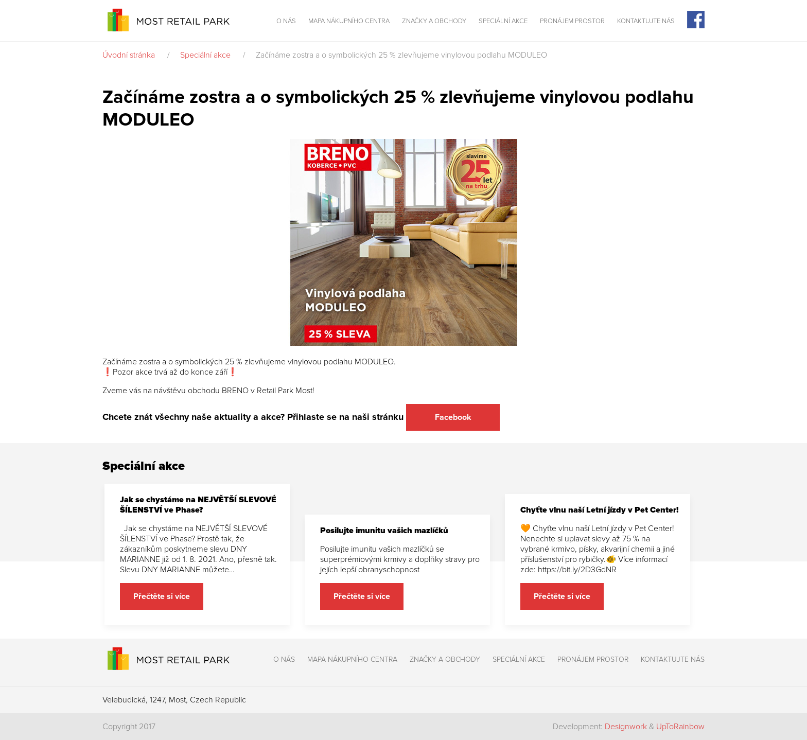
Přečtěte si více (161, 596)
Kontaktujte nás (646, 21)
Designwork (626, 726)
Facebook (453, 417)
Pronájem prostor (572, 21)
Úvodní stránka (128, 55)
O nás (286, 21)
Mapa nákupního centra (349, 21)
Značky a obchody (434, 21)
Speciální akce (503, 21)
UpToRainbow (680, 726)
